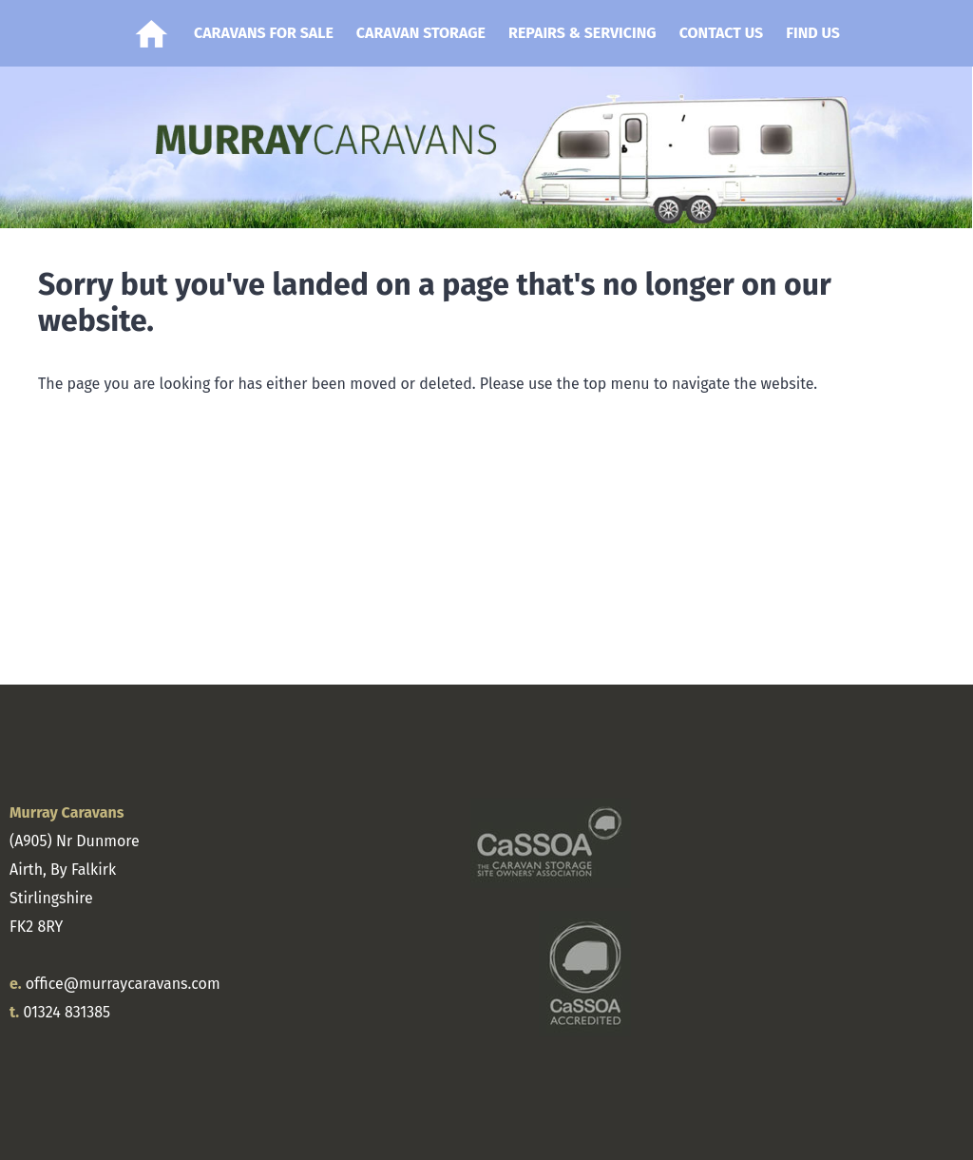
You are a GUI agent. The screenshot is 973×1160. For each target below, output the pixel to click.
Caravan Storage (421, 33)
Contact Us (721, 33)
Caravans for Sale (264, 33)
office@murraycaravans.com (123, 984)
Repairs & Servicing (582, 33)
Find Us (813, 33)
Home (152, 33)
